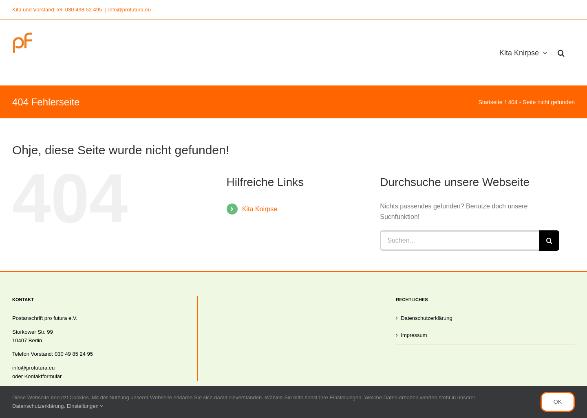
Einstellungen (85, 406)
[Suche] (549, 240)
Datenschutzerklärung (426, 318)
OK (558, 401)
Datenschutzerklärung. (39, 406)
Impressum (414, 335)
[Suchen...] (459, 240)
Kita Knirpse (259, 209)
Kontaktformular (43, 376)
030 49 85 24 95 (74, 354)
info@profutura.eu (129, 10)
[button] (561, 52)
